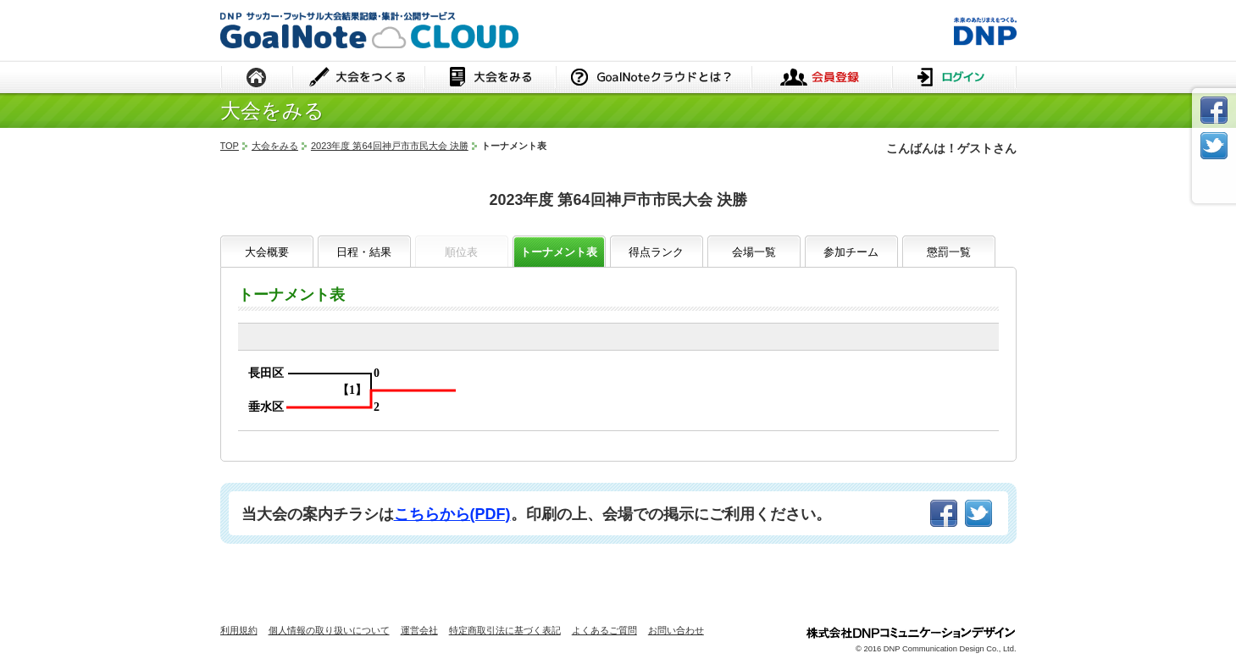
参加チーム (851, 252)
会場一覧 (754, 252)
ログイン (954, 78)
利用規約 (239, 630)
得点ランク (656, 252)
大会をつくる (358, 78)
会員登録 (821, 78)
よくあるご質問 (604, 630)
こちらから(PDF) (452, 514)
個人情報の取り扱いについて (329, 630)
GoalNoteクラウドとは (653, 78)
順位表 (461, 252)
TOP (229, 146)
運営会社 (419, 630)
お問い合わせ (676, 630)
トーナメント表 (558, 252)
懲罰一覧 (949, 252)
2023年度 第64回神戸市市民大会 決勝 (389, 146)
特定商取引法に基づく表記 (505, 630)
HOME (256, 78)
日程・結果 (363, 252)
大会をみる (490, 78)
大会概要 (267, 252)
